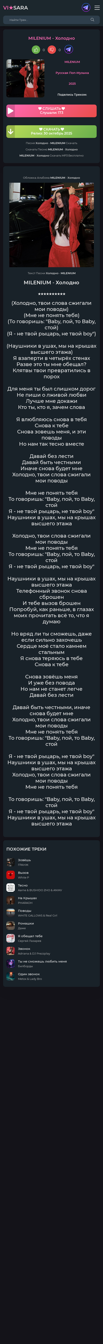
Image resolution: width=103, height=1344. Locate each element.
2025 (72, 84)
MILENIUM (72, 62)
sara (15, 8)
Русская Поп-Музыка (72, 73)
